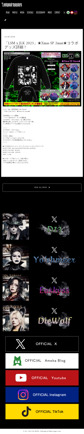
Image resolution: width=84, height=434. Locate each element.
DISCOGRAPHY (40, 12)
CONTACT (57, 12)
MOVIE (50, 12)
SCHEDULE (30, 12)
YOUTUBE (72, 12)
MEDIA (22, 12)
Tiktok (5, 20)
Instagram (75, 12)
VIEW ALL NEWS (42, 187)
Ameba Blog (68, 12)
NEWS (8, 12)
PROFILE (15, 12)
